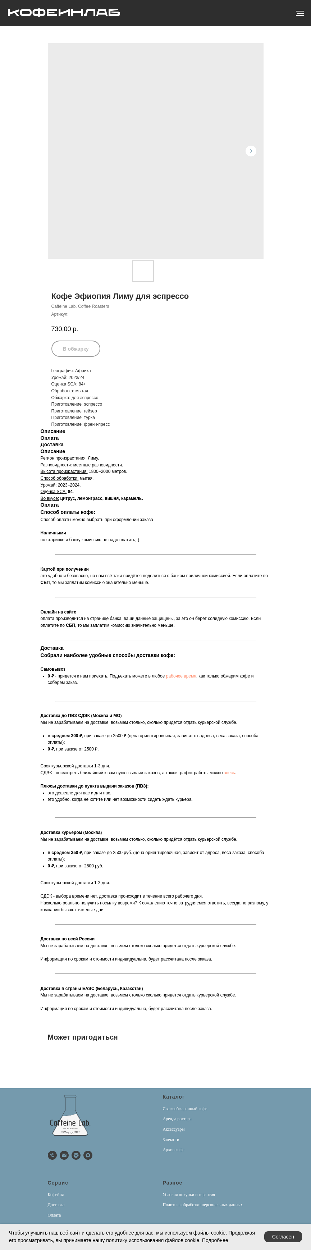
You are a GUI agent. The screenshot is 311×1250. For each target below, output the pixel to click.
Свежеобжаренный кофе (185, 1108)
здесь (229, 772)
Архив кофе (173, 1149)
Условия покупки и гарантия (189, 1194)
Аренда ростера (177, 1118)
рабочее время (181, 676)
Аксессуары (174, 1129)
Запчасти (171, 1139)
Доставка (56, 1204)
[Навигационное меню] (300, 13)
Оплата (54, 1215)
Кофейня (56, 1194)
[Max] (87, 1155)
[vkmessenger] (76, 1155)
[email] (64, 1155)
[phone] (52, 1155)
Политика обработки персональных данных (203, 1204)
